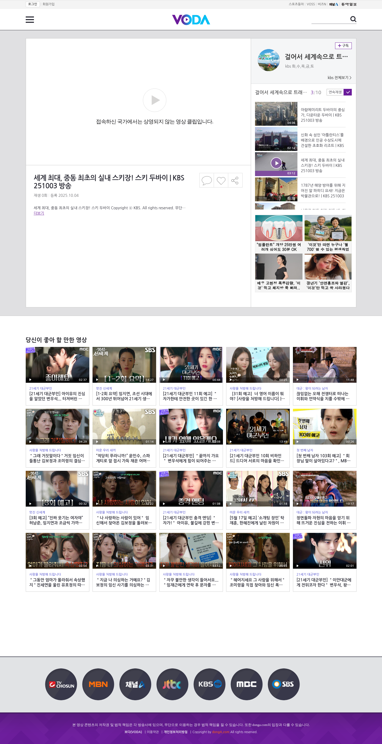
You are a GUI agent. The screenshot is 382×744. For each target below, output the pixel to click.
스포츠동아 (296, 4)
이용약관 (153, 732)
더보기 (39, 213)
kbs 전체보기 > (340, 78)
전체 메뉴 (30, 19)
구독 (343, 45)
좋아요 (221, 180)
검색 (353, 19)
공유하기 (235, 180)
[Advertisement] (138, 237)
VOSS (311, 4)
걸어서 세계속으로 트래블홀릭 (325, 57)
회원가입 (49, 4)
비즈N (322, 4)
